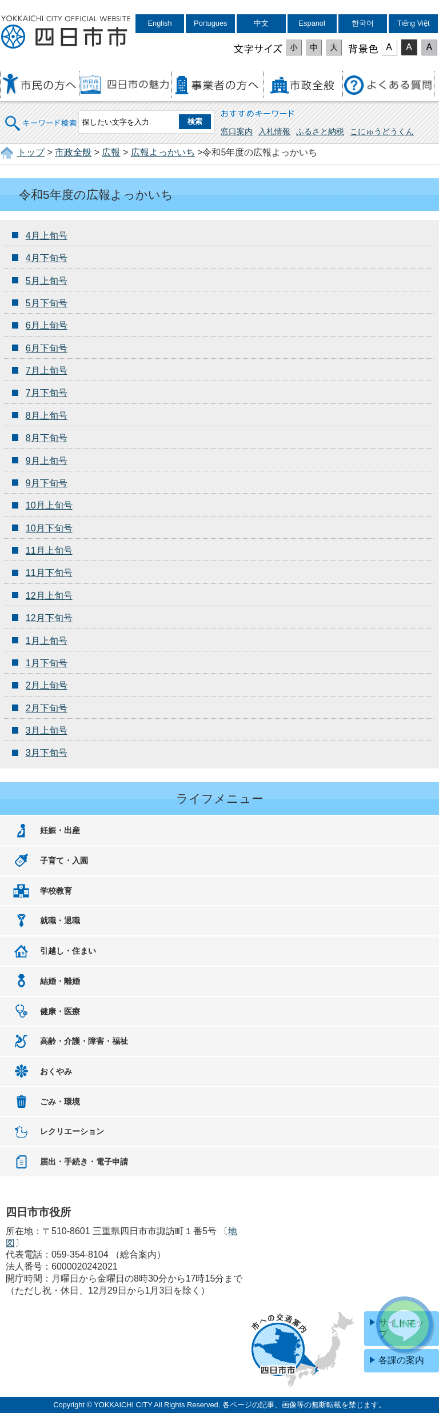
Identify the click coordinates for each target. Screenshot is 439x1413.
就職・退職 (60, 920)
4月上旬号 (46, 236)
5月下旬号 (46, 303)
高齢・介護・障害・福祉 (84, 1041)
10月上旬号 (49, 505)
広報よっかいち (163, 152)
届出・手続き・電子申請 (84, 1161)
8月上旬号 (46, 416)
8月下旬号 (46, 438)
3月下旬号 (46, 753)
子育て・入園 (64, 860)
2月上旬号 (46, 685)
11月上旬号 (49, 550)
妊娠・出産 (60, 830)
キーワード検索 (41, 116)
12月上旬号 (49, 596)
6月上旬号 (46, 325)
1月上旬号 (46, 641)
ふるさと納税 (320, 131)
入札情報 (274, 131)
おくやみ (56, 1071)
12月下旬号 (49, 618)
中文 (261, 23)
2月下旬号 (46, 708)
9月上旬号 (46, 461)
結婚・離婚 (60, 981)
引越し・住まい (68, 950)
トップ (31, 152)
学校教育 (56, 890)
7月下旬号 (46, 393)
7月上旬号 (46, 370)
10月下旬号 (49, 528)
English (160, 23)
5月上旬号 (46, 281)
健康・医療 (60, 1011)
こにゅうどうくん (382, 131)
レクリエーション (72, 1131)
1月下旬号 (46, 663)
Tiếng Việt (413, 23)
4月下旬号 (46, 258)
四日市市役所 (65, 32)
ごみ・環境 (60, 1101)
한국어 (363, 23)
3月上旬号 (46, 730)
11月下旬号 (49, 573)
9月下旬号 (46, 483)
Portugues (210, 23)
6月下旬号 (46, 348)
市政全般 (73, 152)
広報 (111, 152)
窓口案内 (237, 131)
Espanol (312, 23)
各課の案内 (401, 1360)
